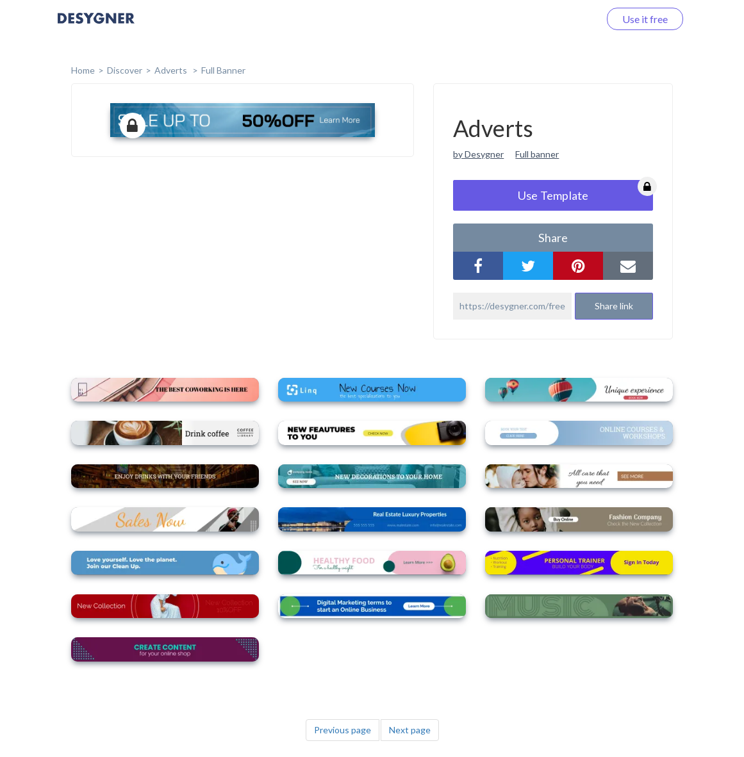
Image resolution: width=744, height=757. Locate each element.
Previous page (342, 729)
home (83, 70)
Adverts (171, 70)
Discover (124, 70)
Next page (410, 729)
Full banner (537, 154)
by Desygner (478, 154)
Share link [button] (614, 305)
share (553, 238)
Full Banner (223, 70)
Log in (569, 18)
